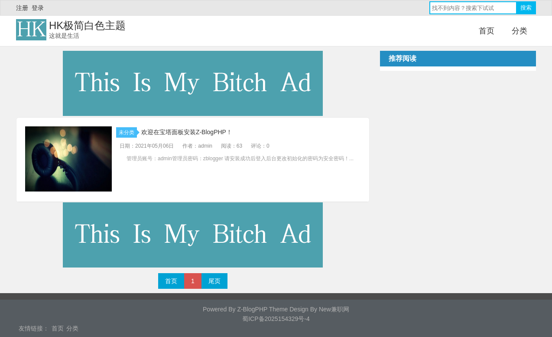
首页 (486, 30)
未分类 (128, 132)
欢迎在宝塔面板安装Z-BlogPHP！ (186, 132)
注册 (22, 7)
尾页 (214, 281)
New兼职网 (334, 309)
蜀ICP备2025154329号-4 (276, 318)
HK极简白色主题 (87, 25)
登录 (38, 7)
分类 (519, 30)
